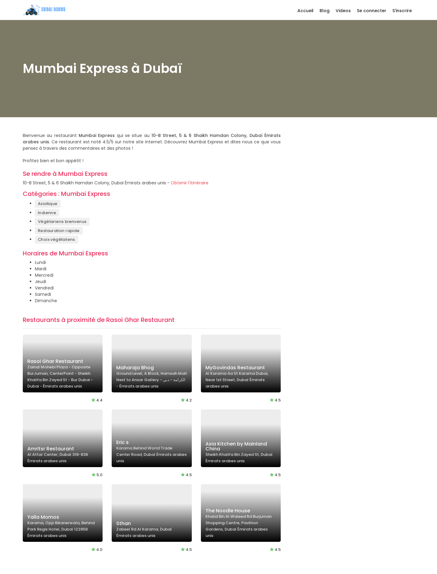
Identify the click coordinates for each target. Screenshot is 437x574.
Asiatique (48, 204)
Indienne (47, 213)
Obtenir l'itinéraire (189, 183)
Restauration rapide (59, 231)
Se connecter (371, 11)
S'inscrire (402, 11)
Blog (325, 11)
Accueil (305, 11)
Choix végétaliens (56, 239)
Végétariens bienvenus (62, 221)
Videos (343, 11)
